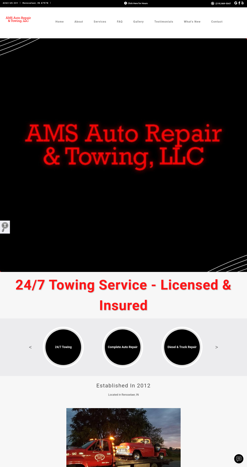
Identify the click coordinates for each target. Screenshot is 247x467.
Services (100, 21)
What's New (192, 21)
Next (216, 347)
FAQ (120, 21)
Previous (30, 347)
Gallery (138, 21)
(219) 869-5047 (221, 3)
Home (59, 21)
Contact (217, 21)
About (78, 21)
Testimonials (163, 21)
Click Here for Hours (136, 3)
